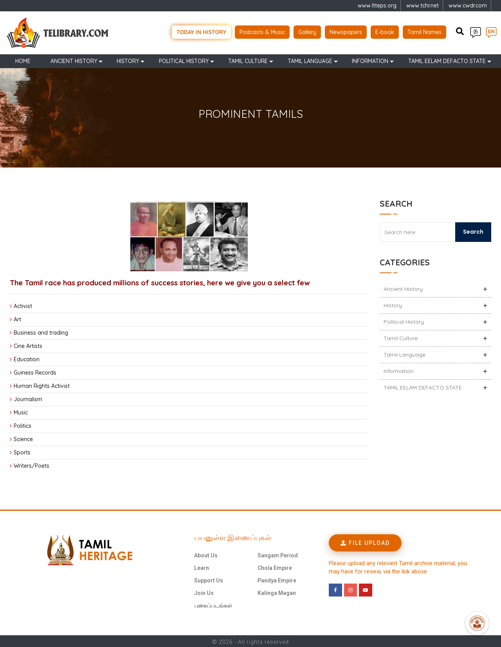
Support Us (208, 579)
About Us (206, 554)
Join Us (204, 591)
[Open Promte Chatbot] (477, 623)
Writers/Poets (31, 464)
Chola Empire (275, 566)
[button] (365, 541)
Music (21, 411)
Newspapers (346, 31)
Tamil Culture (248, 59)
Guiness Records (35, 371)
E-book (384, 31)
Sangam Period (278, 554)
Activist (23, 304)
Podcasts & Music (262, 31)
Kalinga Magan (277, 591)
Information (370, 59)
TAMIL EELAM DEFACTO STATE (447, 59)
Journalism (28, 397)
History (128, 59)
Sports (22, 450)
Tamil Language (310, 59)
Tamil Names (424, 31)
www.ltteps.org (377, 5)
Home (23, 59)
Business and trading (41, 331)
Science (23, 437)
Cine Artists (28, 344)
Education (27, 357)
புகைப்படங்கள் (213, 604)
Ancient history (73, 59)
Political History (184, 59)
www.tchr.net (422, 5)
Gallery (307, 31)
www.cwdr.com (468, 5)
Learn (201, 566)
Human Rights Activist (42, 384)
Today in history (201, 31)
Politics (22, 424)
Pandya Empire (277, 579)
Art (17, 317)
